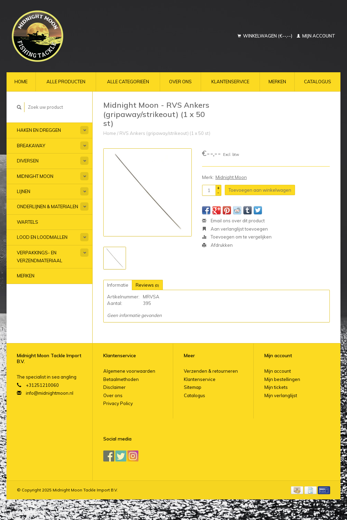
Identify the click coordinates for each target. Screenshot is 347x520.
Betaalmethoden (121, 379)
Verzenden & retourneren (211, 371)
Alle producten (65, 81)
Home (21, 81)
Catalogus (317, 81)
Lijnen (23, 191)
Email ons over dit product (233, 220)
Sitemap (192, 387)
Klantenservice (230, 81)
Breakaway (31, 145)
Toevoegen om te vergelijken (237, 237)
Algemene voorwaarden (129, 371)
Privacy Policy (118, 403)
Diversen (28, 160)
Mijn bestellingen (282, 379)
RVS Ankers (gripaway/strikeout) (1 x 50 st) (164, 133)
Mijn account (316, 36)
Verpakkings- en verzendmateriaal (39, 256)
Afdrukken (217, 245)
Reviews (147, 285)
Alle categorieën (128, 81)
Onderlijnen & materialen (47, 206)
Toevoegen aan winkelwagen (260, 190)
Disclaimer (114, 387)
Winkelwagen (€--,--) (265, 36)
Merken (277, 81)
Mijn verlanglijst (280, 395)
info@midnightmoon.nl (49, 393)
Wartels (27, 222)
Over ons (180, 81)
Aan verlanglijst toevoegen (235, 229)
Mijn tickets (276, 387)
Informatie (117, 285)
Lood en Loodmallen (42, 237)
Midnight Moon (35, 176)
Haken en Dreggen (39, 130)
